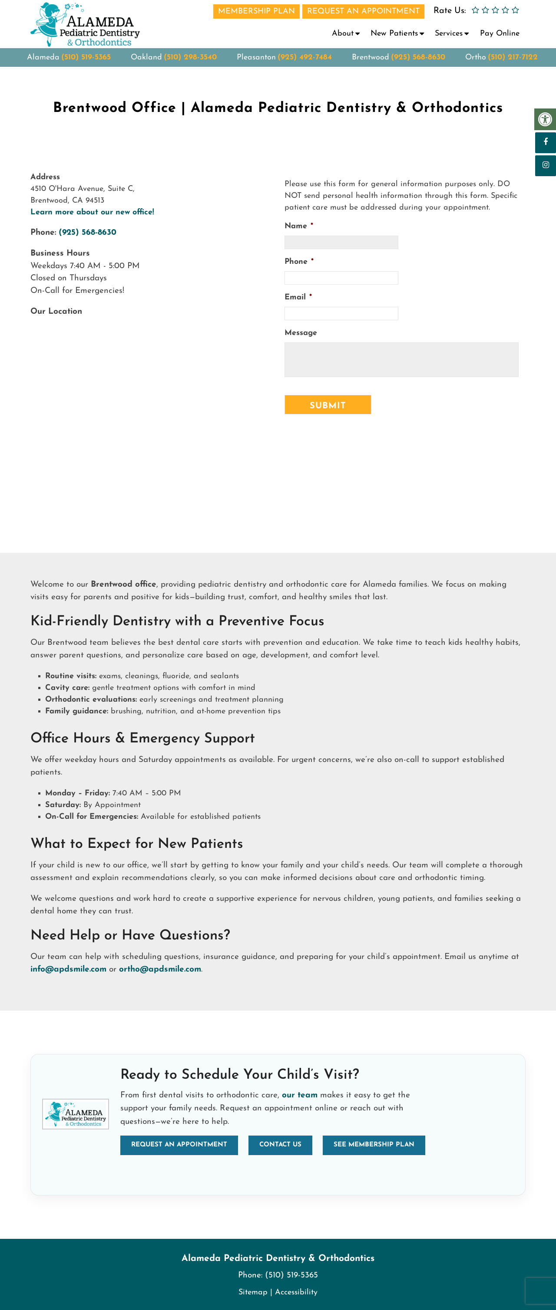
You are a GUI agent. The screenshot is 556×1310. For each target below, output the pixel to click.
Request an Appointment (179, 1145)
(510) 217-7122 (513, 65)
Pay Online (500, 34)
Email (298, 297)
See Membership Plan (374, 1145)
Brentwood (370, 65)
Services (449, 34)
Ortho (475, 65)
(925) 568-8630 (418, 65)
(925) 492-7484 (305, 65)
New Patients (394, 34)
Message (301, 333)
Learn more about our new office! (92, 212)
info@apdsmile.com (68, 969)
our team (300, 1095)
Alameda (43, 65)
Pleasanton (256, 65)
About (343, 34)
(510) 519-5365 (86, 65)
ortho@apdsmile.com (160, 969)
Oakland (146, 65)
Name (299, 226)
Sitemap (253, 1292)
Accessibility (296, 1292)
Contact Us (280, 1145)
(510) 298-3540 (190, 65)
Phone (299, 262)
